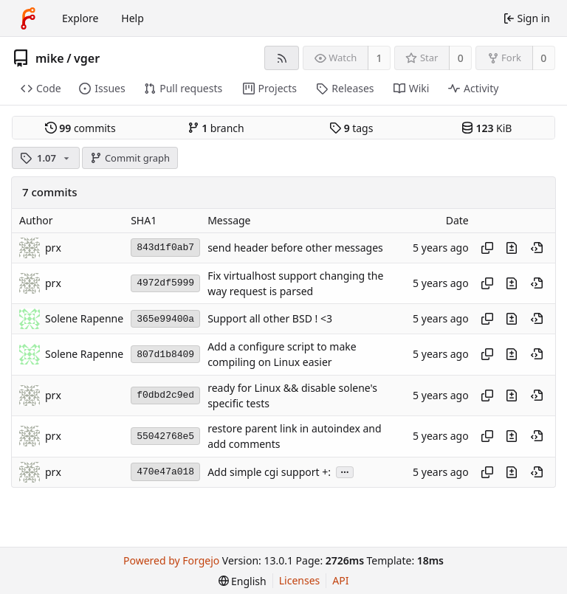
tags (351, 128)
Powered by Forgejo (171, 560)
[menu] (243, 581)
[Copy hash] (487, 248)
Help (132, 18)
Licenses (299, 580)
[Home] (28, 18)
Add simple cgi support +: (269, 472)
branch (216, 128)
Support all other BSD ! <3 (269, 319)
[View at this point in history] (537, 248)
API (340, 580)
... (344, 471)
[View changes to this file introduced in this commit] (512, 248)
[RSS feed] (281, 58)
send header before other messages (295, 248)
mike (49, 58)
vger (87, 58)
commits (80, 128)
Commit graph (130, 158)
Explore (80, 18)
